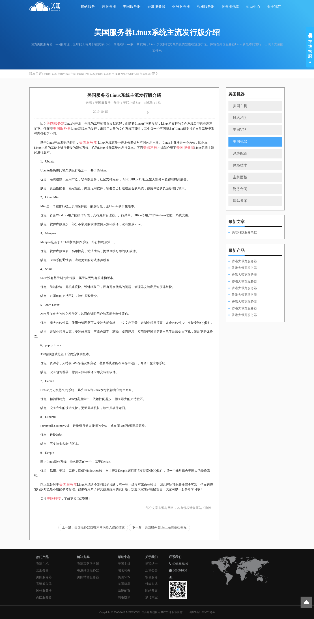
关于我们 (274, 7)
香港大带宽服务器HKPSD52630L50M (242, 295)
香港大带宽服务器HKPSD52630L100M (242, 268)
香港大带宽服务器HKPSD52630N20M (242, 315)
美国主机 (240, 106)
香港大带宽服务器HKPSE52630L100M (242, 275)
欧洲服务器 (206, 7)
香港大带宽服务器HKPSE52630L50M (242, 302)
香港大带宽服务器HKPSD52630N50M (242, 288)
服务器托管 (230, 7)
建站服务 (88, 7)
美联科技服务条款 (244, 232)
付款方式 (151, 584)
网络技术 (240, 165)
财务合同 (240, 189)
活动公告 (151, 570)
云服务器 (109, 7)
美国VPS (240, 130)
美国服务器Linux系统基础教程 (166, 527)
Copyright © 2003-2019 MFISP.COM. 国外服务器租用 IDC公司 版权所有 (141, 612)
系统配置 (240, 153)
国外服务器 (44, 590)
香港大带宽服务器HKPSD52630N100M (242, 262)
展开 (310, 48)
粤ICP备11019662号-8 (202, 612)
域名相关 (240, 118)
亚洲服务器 (181, 7)
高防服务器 (44, 597)
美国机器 (145, 74)
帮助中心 (253, 7)
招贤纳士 (151, 563)
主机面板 (240, 177)
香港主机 (42, 563)
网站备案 (240, 201)
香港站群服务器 (88, 570)
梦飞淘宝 (151, 597)
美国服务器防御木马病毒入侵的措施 (99, 527)
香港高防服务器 (88, 563)
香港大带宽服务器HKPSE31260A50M (242, 309)
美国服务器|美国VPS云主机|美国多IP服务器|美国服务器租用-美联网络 (84, 74)
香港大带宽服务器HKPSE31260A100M (242, 282)
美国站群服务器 (88, 577)
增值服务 (151, 577)
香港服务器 (156, 7)
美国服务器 (132, 7)
